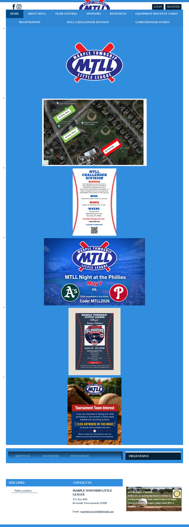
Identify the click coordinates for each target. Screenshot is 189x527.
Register (173, 6)
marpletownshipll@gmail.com (97, 497)
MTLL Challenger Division (88, 22)
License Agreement (104, 515)
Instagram (80, 441)
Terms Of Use (85, 515)
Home (14, 13)
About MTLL (37, 13)
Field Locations (23, 476)
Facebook (51, 441)
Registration (29, 22)
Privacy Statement (67, 515)
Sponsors (93, 13)
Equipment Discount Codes (156, 13)
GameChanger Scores (152, 22)
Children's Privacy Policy (20, 521)
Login (158, 6)
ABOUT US (22, 441)
